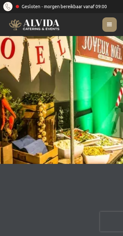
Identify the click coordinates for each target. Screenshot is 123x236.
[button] (109, 24)
